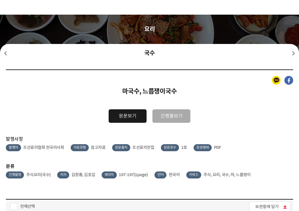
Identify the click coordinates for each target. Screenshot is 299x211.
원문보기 (127, 116)
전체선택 (27, 206)
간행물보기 (171, 116)
